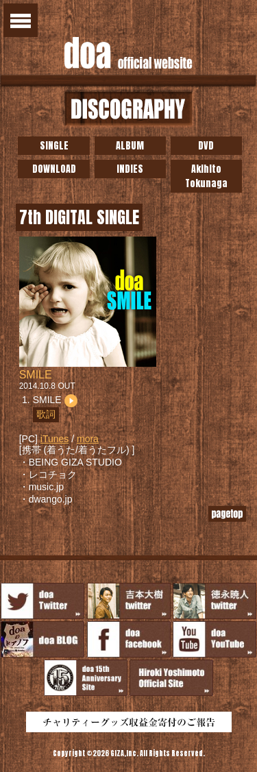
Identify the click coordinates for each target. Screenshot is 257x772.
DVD (206, 145)
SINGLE (54, 145)
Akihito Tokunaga (206, 176)
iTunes (54, 438)
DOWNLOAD (54, 169)
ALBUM (130, 145)
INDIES (130, 169)
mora (88, 438)
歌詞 (46, 414)
